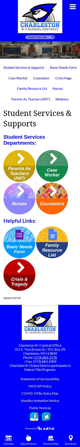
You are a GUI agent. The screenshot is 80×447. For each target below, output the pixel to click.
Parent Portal (50, 440)
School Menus (28, 440)
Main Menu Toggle (73, 6)
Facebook (34, 416)
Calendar (8, 440)
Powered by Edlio (40, 428)
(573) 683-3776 (45, 357)
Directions (71, 440)
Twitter (46, 416)
